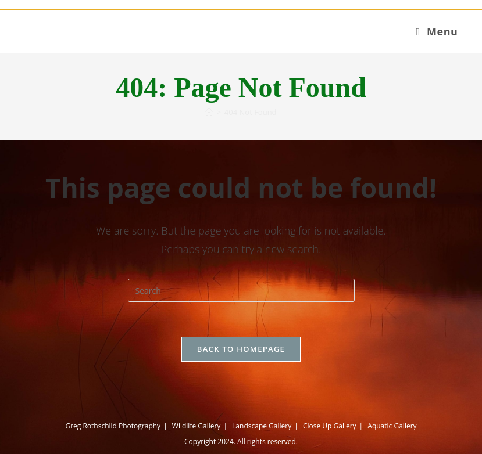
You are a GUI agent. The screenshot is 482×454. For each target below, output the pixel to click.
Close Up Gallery (329, 426)
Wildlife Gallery (196, 426)
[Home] (209, 112)
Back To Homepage (241, 349)
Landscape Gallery (261, 426)
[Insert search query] (241, 290)
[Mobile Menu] (437, 31)
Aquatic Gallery (391, 426)
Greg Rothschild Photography (112, 426)
